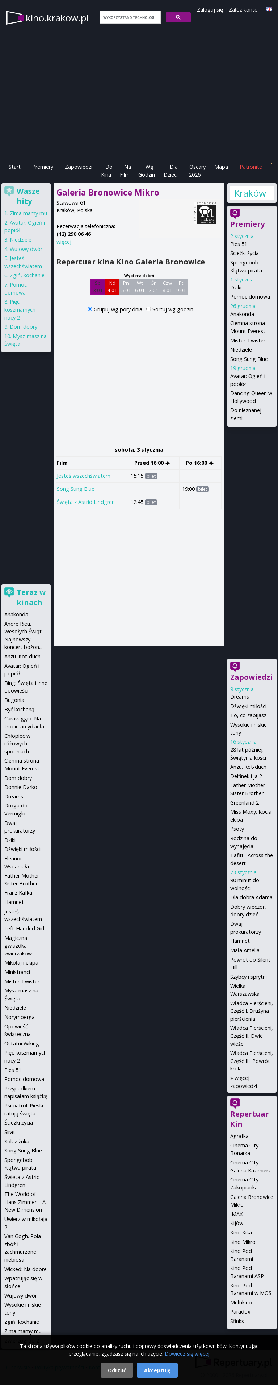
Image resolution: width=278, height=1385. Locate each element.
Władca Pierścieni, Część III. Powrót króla (251, 1060)
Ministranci (17, 972)
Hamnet (240, 940)
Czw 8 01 (167, 286)
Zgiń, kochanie (27, 275)
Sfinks (237, 1321)
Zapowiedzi (78, 166)
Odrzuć (117, 1370)
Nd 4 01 (112, 286)
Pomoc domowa (250, 296)
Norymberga (19, 1017)
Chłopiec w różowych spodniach (17, 743)
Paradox (240, 1311)
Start (15, 166)
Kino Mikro (243, 1241)
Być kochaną (19, 709)
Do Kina (107, 170)
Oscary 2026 (197, 170)
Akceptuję (157, 1370)
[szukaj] (129, 17)
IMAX (236, 1214)
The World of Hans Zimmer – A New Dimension (25, 1202)
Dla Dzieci (171, 170)
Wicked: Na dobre (25, 1269)
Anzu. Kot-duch (248, 766)
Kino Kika (241, 1232)
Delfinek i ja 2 (246, 776)
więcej (63, 241)
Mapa (221, 166)
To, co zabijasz (248, 715)
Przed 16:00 (152, 462)
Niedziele (241, 349)
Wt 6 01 (140, 286)
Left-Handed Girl (24, 928)
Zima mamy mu (28, 213)
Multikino (241, 1302)
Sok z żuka (16, 1141)
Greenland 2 (244, 802)
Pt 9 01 (181, 286)
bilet (151, 476)
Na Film (125, 170)
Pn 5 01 (126, 286)
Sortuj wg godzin (172, 309)
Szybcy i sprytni (248, 976)
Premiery (42, 166)
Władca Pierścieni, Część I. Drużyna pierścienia (251, 1011)
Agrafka (239, 1136)
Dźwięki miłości (248, 706)
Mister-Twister (247, 340)
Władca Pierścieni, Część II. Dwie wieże (251, 1035)
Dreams (239, 696)
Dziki (235, 287)
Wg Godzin (146, 170)
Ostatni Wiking (21, 1043)
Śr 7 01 (154, 286)
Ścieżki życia (244, 253)
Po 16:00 (200, 462)
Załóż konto (243, 9)
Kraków (250, 193)
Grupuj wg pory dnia (119, 309)
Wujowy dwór (26, 249)
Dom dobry (23, 326)
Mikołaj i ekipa (21, 962)
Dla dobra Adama (251, 897)
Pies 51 (238, 244)
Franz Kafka (18, 892)
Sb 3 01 (98, 286)
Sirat (9, 1132)
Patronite (251, 166)
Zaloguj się (210, 9)
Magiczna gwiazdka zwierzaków (18, 945)
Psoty (237, 828)
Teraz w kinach (31, 597)
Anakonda (242, 314)
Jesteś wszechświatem (83, 475)
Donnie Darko (20, 787)
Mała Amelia (245, 950)
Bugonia (14, 699)
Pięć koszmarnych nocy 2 (19, 309)
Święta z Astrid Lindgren (86, 501)
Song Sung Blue (75, 488)
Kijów (236, 1223)
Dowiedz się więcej (187, 1353)
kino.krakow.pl (57, 17)
